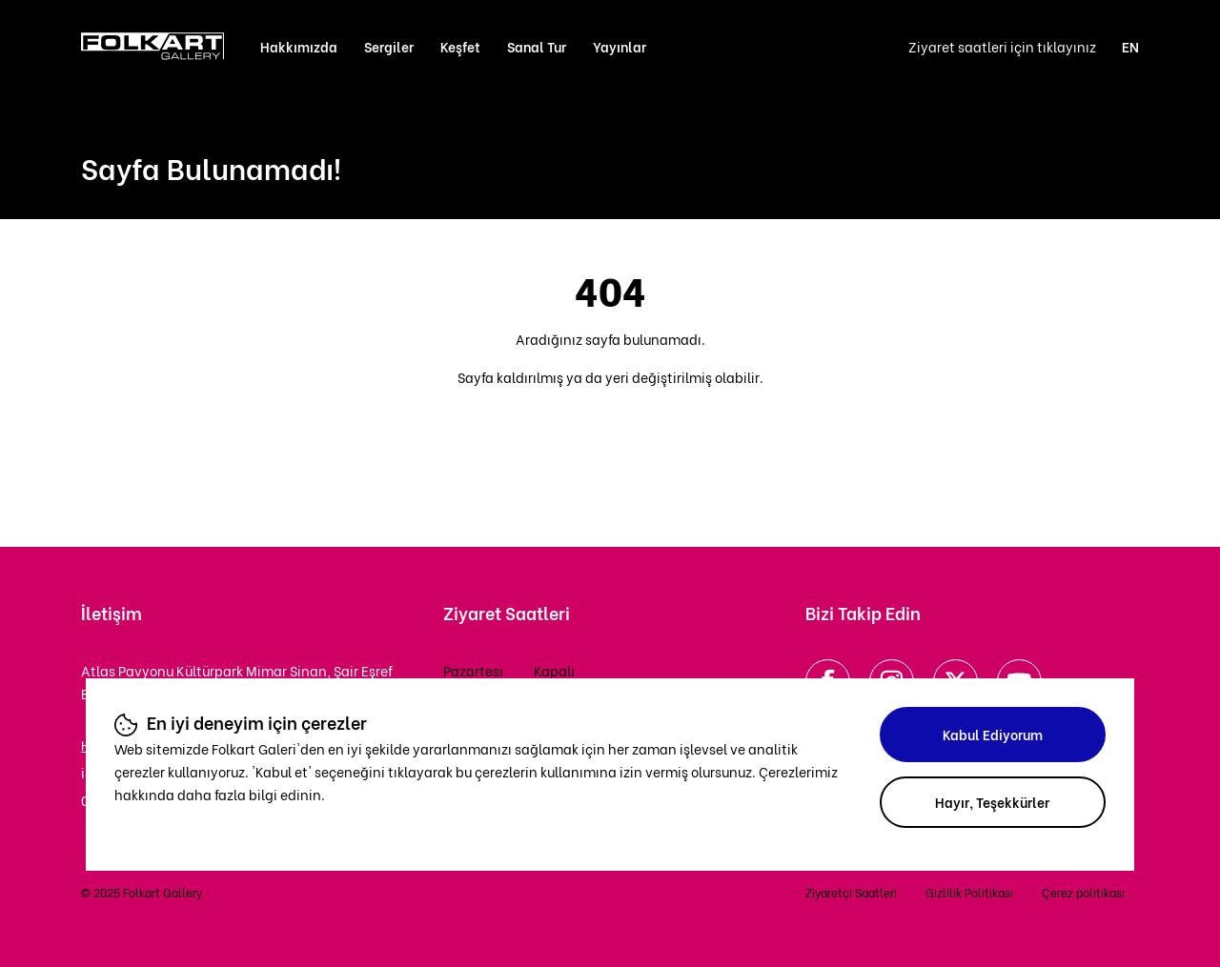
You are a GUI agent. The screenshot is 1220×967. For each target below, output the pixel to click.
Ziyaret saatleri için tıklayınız (1002, 46)
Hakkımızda (298, 46)
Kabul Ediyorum (993, 734)
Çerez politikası (1083, 892)
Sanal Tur (536, 46)
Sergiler (389, 46)
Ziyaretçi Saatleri (851, 892)
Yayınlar (619, 46)
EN (1130, 46)
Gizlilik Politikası (969, 892)
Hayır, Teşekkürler (992, 802)
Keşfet (460, 46)
